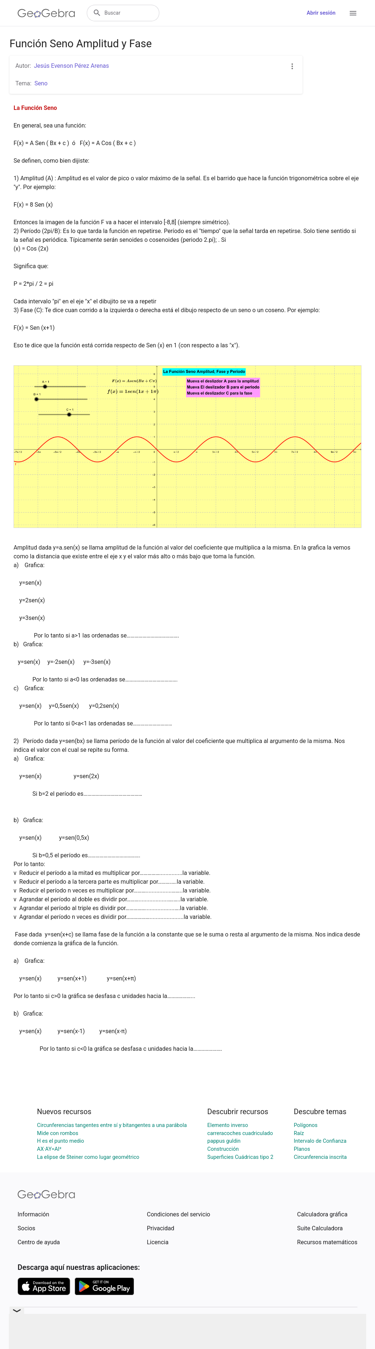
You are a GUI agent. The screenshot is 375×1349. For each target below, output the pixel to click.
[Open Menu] (353, 13)
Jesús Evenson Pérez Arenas (71, 65)
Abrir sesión (321, 13)
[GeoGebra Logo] (46, 13)
